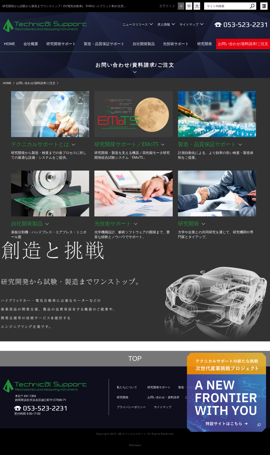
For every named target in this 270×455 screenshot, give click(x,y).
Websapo (135, 445)
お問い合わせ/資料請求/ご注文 (243, 44)
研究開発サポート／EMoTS (126, 144)
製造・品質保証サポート (104, 44)
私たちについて (127, 387)
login (264, 6)
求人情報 (163, 24)
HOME (9, 44)
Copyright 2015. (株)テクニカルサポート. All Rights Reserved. (135, 433)
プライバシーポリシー (131, 407)
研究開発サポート (61, 44)
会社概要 (30, 44)
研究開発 (204, 44)
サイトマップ (189, 24)
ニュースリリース (135, 24)
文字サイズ (167, 6)
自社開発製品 (144, 44)
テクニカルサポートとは (40, 144)
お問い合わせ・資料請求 (163, 397)
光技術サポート (176, 44)
